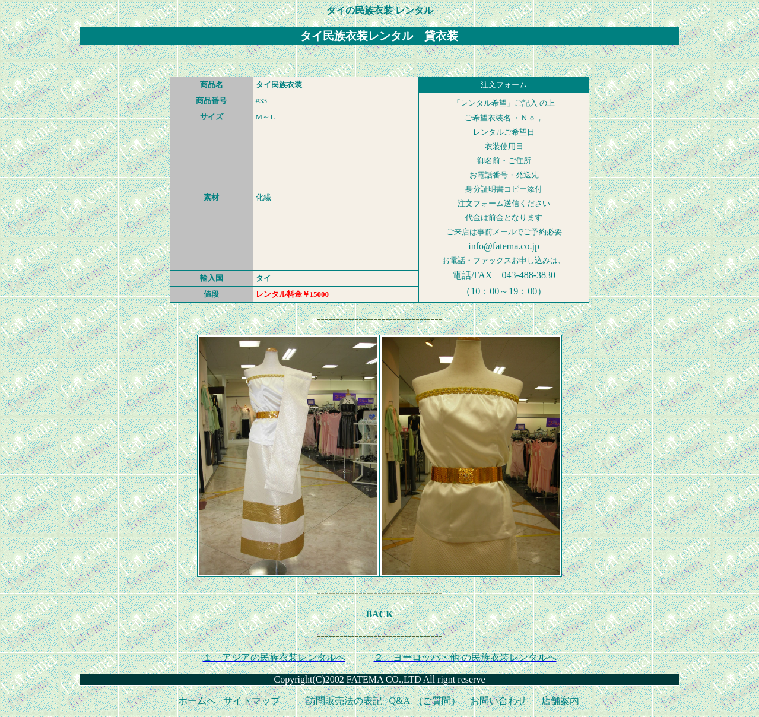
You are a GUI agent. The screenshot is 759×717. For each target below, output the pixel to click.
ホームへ (197, 701)
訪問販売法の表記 (344, 701)
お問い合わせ (498, 701)
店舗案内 (560, 701)
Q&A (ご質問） (425, 701)
